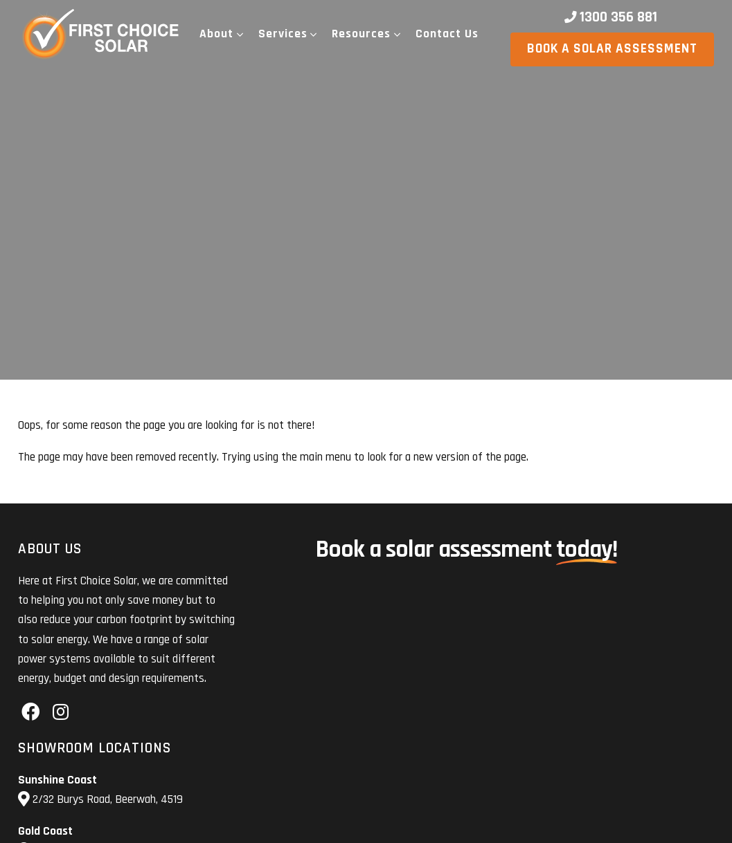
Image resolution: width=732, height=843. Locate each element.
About (216, 33)
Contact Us (447, 33)
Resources (361, 33)
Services (282, 33)
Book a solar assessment (612, 48)
